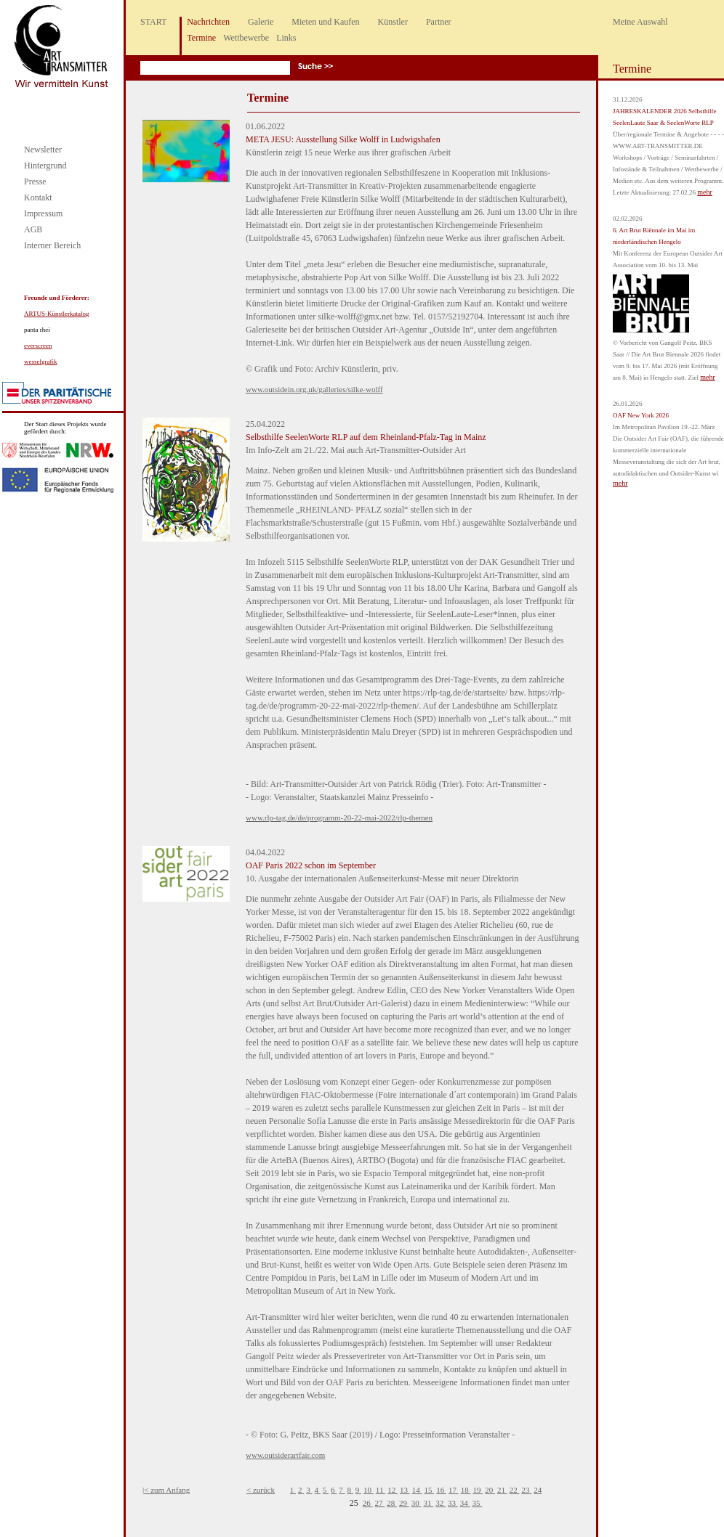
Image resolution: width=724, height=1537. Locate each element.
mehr (704, 192)
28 (392, 1503)
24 (538, 1489)
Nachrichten (208, 22)
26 (368, 1503)
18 (466, 1489)
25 (355, 1503)
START (153, 22)
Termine (201, 38)
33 (453, 1503)
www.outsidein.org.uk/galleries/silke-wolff (314, 389)
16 (441, 1489)
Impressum (43, 213)
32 (440, 1503)
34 (465, 1503)
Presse (35, 181)
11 (380, 1489)
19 (477, 1489)
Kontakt (38, 197)
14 (417, 1489)
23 (526, 1489)
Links (286, 38)
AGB (33, 229)
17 (454, 1489)
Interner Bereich (52, 245)
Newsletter (43, 149)
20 (490, 1489)
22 (515, 1489)
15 (429, 1489)
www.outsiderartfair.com (285, 1455)
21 (502, 1489)
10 (368, 1489)
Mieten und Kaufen (325, 22)
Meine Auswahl (640, 22)
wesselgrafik (40, 361)
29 (404, 1503)
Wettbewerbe (246, 38)
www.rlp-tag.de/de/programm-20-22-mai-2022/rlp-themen (339, 817)
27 (380, 1503)
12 (392, 1489)
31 (429, 1503)
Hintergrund (45, 165)
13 (405, 1489)
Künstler (393, 22)
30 (416, 1503)
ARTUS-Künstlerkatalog (56, 313)
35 (477, 1503)
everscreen (38, 345)
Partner (438, 22)
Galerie (260, 22)
